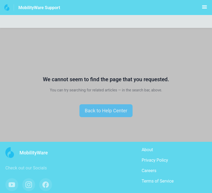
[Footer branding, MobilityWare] (29, 152)
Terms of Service (158, 181)
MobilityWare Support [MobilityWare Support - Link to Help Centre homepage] (39, 7)
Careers (149, 170)
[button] (204, 8)
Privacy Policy (155, 160)
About (147, 149)
